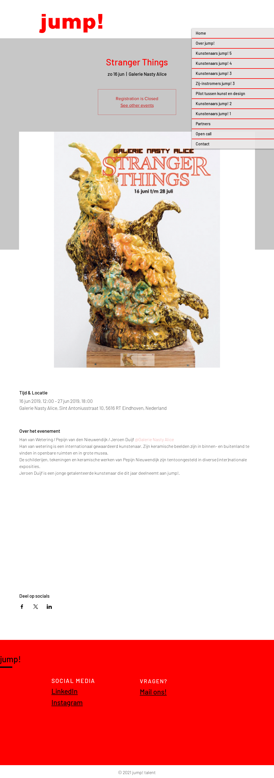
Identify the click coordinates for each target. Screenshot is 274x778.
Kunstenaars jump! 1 (213, 113)
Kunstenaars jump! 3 (214, 73)
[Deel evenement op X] (35, 606)
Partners (203, 123)
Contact (202, 143)
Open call (203, 133)
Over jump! (205, 43)
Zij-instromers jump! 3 (215, 83)
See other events (137, 105)
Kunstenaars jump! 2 (214, 103)
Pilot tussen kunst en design (220, 93)
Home (201, 33)
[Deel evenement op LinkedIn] (49, 606)
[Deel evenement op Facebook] (22, 606)
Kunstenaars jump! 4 (214, 63)
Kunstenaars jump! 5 (214, 53)
